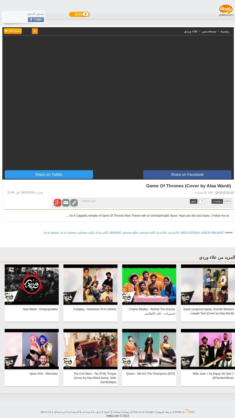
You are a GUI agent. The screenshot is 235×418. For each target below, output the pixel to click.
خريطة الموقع (164, 411)
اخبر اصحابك (60, 411)
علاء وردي (173, 232)
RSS (190, 411)
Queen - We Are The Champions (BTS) (150, 373)
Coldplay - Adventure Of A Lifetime (94, 309)
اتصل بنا (97, 411)
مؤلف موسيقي (130, 232)
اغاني (91, 232)
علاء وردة (162, 232)
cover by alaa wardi (212, 232)
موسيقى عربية (68, 232)
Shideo (178, 411)
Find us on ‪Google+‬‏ (144, 411)
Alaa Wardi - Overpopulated (40, 309)
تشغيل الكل (12, 31)
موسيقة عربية (51, 232)
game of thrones (190, 232)
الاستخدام (74, 411)
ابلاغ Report (89, 201)
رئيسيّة (126, 411)
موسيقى (82, 232)
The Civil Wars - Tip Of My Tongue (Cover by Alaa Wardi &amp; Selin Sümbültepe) (95, 378)
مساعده (86, 411)
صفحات (117, 411)
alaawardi (115, 232)
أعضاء (107, 411)
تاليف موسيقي (147, 232)
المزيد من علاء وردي (217, 257)
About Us (46, 411)
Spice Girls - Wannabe (43, 373)
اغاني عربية (102, 232)
